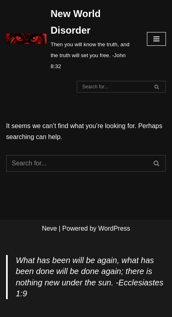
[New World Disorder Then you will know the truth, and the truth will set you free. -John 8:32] (70, 39)
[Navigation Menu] (156, 39)
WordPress (114, 228)
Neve (49, 228)
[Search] (112, 87)
